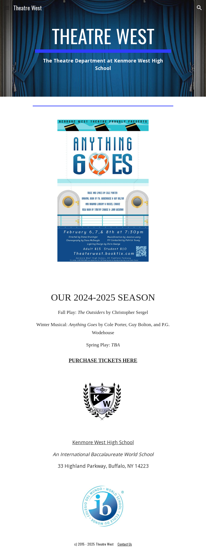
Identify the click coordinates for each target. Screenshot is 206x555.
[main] (103, 48)
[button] (6, 7)
